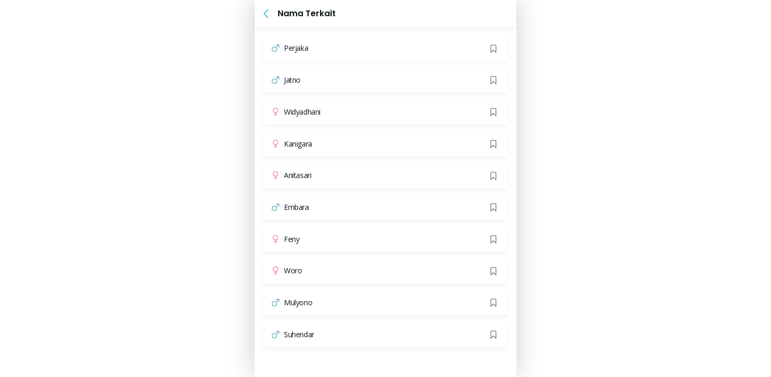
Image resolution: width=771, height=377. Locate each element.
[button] (266, 13)
